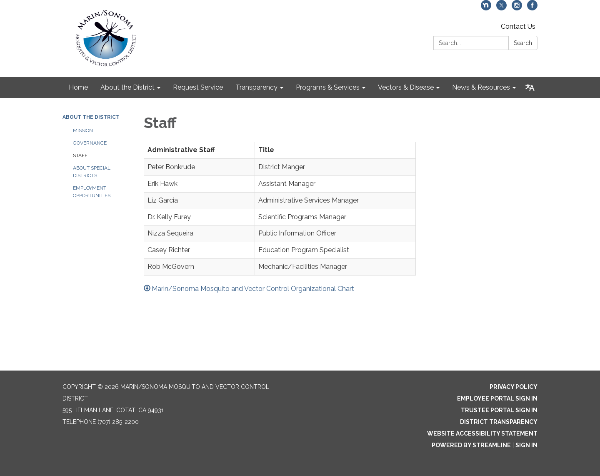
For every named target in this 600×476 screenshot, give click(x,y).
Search (523, 43)
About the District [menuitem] (127, 87)
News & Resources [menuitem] (481, 87)
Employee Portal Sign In (497, 398)
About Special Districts (91, 171)
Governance (90, 143)
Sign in (526, 445)
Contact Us (518, 26)
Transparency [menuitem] (256, 87)
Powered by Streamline (471, 445)
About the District (91, 117)
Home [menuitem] (78, 87)
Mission (83, 130)
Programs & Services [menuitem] (328, 87)
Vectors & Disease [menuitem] (406, 87)
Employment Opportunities (91, 191)
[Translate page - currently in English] (530, 87)
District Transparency (499, 421)
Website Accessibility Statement (482, 433)
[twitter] (501, 8)
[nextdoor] (486, 8)
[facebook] (532, 8)
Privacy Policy (514, 386)
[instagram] (517, 8)
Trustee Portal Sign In (499, 410)
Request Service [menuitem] (198, 87)
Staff (80, 155)
